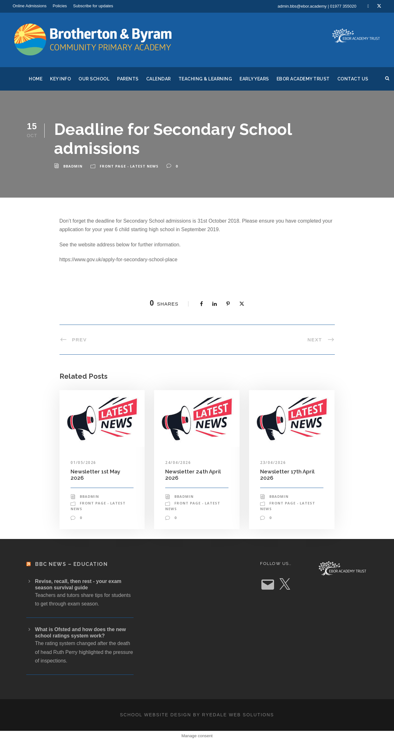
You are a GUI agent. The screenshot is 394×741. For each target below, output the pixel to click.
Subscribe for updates (93, 5)
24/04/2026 (178, 462)
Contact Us (352, 78)
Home (35, 78)
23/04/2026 (273, 462)
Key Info (60, 78)
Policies (60, 5)
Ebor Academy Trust (303, 78)
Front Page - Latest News (129, 166)
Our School (93, 78)
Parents (128, 78)
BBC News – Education (71, 564)
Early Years (254, 78)
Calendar (158, 78)
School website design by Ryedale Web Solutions (197, 714)
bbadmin (73, 166)
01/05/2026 (83, 462)
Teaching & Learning (205, 78)
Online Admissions (30, 5)
